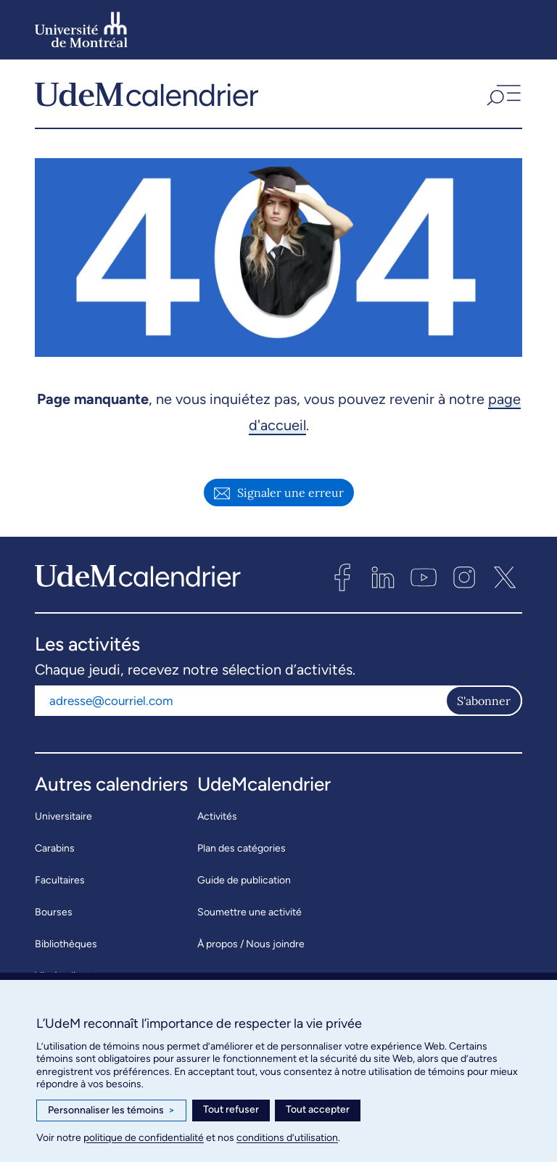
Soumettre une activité (249, 917)
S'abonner (484, 706)
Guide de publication (244, 885)
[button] (502, 96)
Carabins (55, 853)
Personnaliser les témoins (111, 1110)
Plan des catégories (241, 853)
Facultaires (60, 885)
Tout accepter (318, 1109)
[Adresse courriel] (240, 706)
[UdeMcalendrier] (146, 96)
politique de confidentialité (143, 1138)
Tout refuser (231, 1109)
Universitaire (63, 821)
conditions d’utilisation (287, 1138)
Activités (217, 821)
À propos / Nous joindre (251, 949)
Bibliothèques (66, 949)
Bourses (54, 917)
